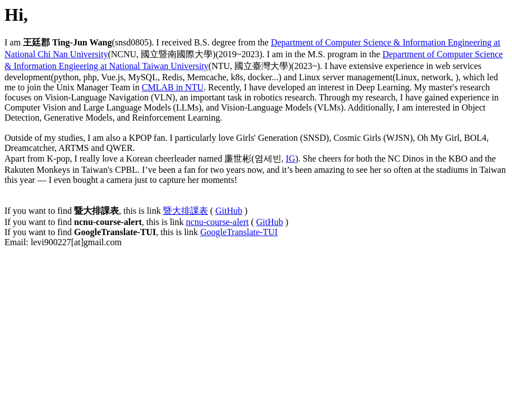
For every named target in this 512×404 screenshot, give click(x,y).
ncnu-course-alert (217, 222)
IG (291, 158)
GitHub (228, 210)
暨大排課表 (185, 210)
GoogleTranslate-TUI (239, 232)
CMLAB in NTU (173, 87)
